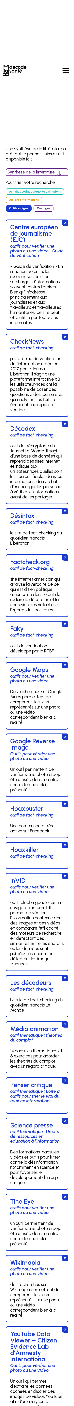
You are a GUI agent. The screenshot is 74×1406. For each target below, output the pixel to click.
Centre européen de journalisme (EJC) (34, 233)
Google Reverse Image (32, 744)
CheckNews (27, 341)
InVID (17, 880)
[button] (65, 70)
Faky (17, 628)
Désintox (22, 515)
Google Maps (29, 669)
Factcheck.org (30, 562)
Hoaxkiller (24, 849)
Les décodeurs (30, 982)
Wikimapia (25, 1262)
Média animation (34, 1029)
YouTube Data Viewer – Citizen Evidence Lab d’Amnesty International (33, 1346)
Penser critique (31, 1085)
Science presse (31, 1125)
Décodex (22, 428)
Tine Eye (22, 1201)
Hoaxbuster (26, 808)
